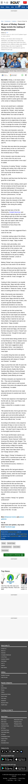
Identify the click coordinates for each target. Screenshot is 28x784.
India (12, 7)
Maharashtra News (18, 719)
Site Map (5, 778)
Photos (2, 690)
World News (4, 688)
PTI (7, 32)
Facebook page (10, 527)
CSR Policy (10, 780)
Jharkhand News (5, 726)
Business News (4, 702)
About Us (3, 650)
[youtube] (13, 751)
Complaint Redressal (6, 655)
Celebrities (14, 21)
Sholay (3, 543)
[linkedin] (17, 751)
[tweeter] (6, 751)
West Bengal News (18, 726)
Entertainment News (6, 694)
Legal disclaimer (13, 778)
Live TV (3, 663)
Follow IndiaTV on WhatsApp (14, 555)
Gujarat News (4, 738)
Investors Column (5, 659)
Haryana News (4, 723)
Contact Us (3, 648)
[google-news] (21, 751)
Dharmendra (5, 550)
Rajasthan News (18, 721)
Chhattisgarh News (5, 736)
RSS (19, 780)
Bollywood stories (11, 517)
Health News (4, 704)
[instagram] (10, 751)
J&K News (3, 740)
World (23, 7)
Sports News (4, 696)
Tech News (3, 698)
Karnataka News (5, 742)
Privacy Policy (21, 778)
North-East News (5, 730)
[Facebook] (2, 751)
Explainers (3, 700)
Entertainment (7, 21)
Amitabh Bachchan (15, 212)
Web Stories (4, 667)
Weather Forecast (5, 675)
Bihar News (3, 719)
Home (2, 7)
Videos (7, 7)
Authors (3, 665)
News (2, 21)
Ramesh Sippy (11, 543)
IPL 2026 (17, 7)
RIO (16, 780)
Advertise (3, 652)
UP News (3, 734)
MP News (3, 728)
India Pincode (4, 677)
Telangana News (18, 723)
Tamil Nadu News (5, 732)
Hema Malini (17, 546)
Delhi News (3, 721)
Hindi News (3, 661)
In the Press (4, 657)
